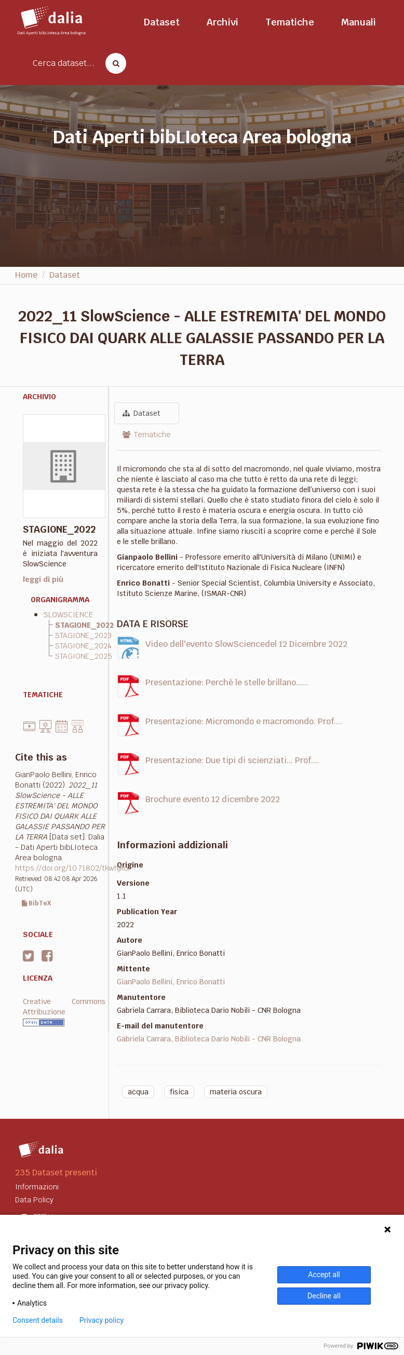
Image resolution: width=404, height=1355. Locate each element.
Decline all (324, 1296)
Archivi (222, 22)
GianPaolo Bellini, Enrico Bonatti (171, 981)
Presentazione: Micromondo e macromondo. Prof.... (243, 721)
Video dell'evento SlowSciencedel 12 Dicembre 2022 (246, 644)
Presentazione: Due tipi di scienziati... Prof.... (232, 760)
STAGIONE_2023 (83, 635)
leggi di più (43, 579)
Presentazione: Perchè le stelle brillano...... (226, 682)
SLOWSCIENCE (68, 614)
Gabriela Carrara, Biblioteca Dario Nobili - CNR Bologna (209, 1039)
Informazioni (37, 1187)
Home (26, 275)
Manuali (358, 22)
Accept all (324, 1274)
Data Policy (34, 1200)
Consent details (37, 1320)
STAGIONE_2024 (83, 646)
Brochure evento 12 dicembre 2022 (212, 799)
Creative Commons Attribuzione (64, 1006)
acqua (138, 1092)
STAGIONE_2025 (83, 656)
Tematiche (289, 22)
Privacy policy (101, 1320)
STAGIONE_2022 (84, 625)
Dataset (162, 22)
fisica (179, 1092)
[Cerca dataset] (112, 63)
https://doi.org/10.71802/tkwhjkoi (72, 868)
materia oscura (236, 1092)
